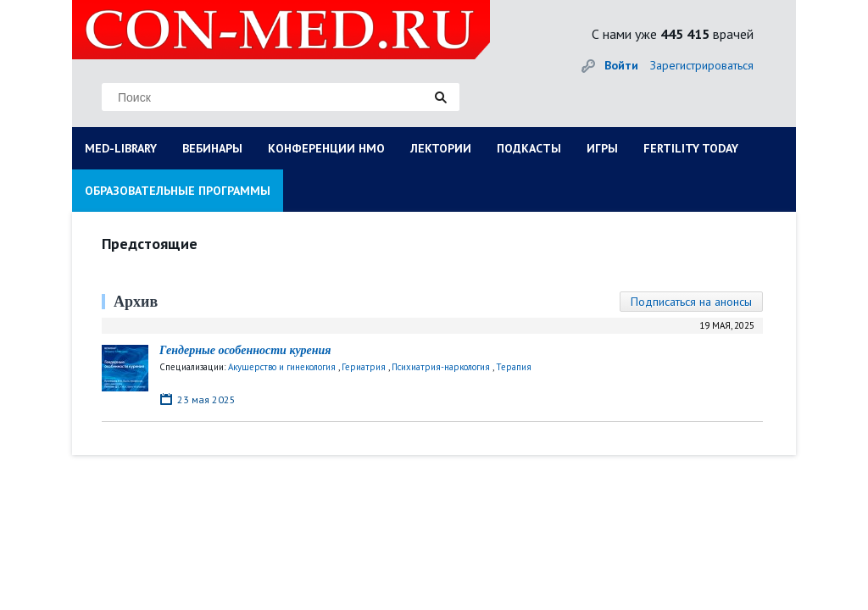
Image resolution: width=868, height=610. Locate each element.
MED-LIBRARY (121, 148)
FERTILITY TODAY (690, 148)
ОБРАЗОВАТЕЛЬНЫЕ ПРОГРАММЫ (177, 190)
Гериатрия (364, 367)
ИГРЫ (602, 148)
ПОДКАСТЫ (529, 148)
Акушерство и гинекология (282, 367)
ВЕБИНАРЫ (212, 148)
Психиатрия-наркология (441, 367)
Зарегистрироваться (702, 65)
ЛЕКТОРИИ (440, 148)
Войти (621, 65)
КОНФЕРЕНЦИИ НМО (326, 148)
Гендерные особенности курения (245, 350)
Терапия (513, 367)
